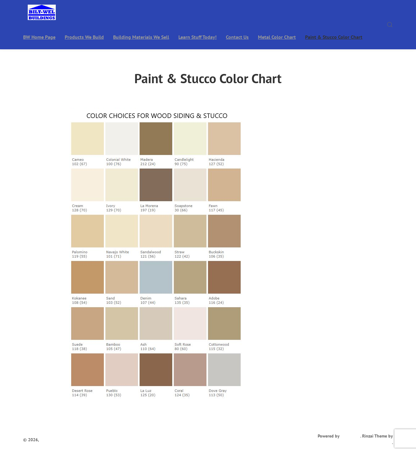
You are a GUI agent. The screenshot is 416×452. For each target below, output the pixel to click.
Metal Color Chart (277, 37)
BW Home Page (39, 37)
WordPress (350, 436)
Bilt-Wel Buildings (57, 439)
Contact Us (237, 37)
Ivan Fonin (382, 442)
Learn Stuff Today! (197, 37)
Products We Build (84, 37)
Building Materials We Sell (141, 37)
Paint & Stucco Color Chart (333, 37)
